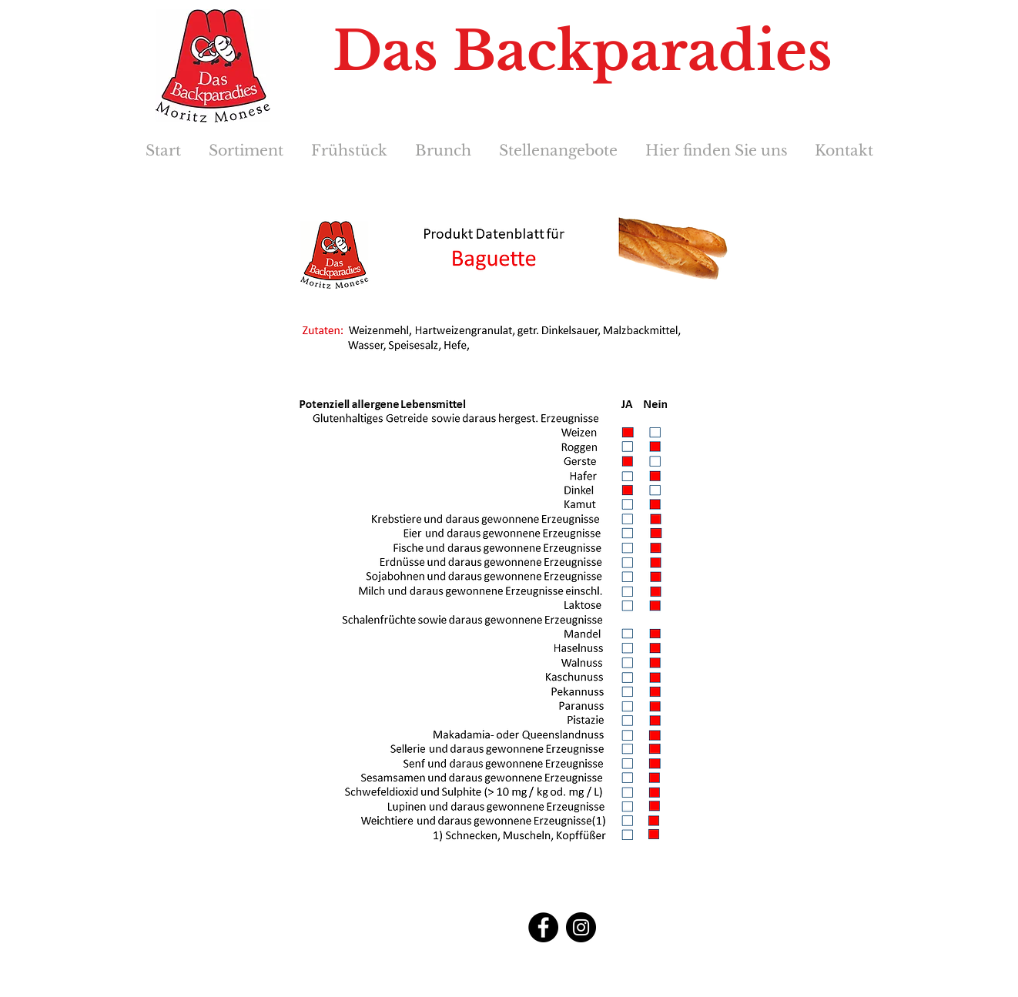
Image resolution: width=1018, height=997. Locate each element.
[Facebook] (543, 927)
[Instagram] (581, 927)
